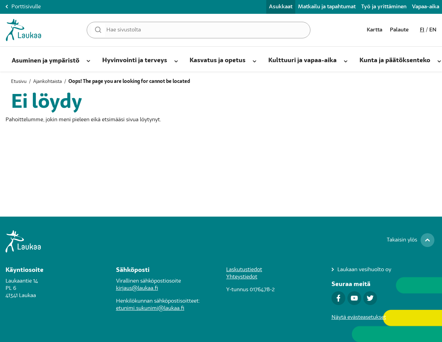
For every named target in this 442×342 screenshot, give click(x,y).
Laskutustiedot (244, 270)
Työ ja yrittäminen (383, 7)
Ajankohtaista (47, 81)
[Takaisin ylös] (410, 240)
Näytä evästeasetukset (359, 317)
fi (422, 30)
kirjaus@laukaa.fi (137, 288)
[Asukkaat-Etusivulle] (23, 30)
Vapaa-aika (425, 7)
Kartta (374, 30)
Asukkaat (280, 7)
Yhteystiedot (241, 277)
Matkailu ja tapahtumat (327, 7)
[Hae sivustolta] (198, 30)
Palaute (399, 30)
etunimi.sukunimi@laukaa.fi (150, 308)
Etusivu (19, 81)
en (432, 30)
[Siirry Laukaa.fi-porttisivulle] (221, 241)
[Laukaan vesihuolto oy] (361, 270)
